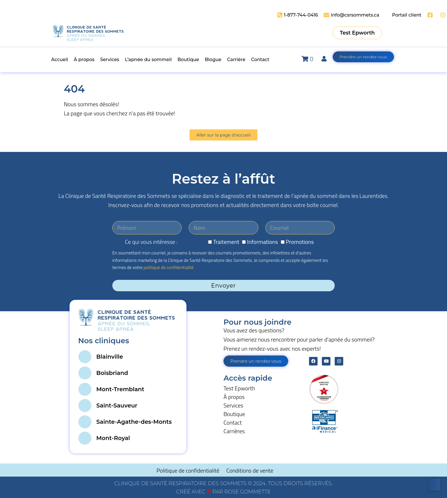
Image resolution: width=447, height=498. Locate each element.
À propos (234, 396)
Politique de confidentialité (189, 470)
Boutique (234, 413)
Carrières (234, 431)
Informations (262, 241)
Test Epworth (239, 388)
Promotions (300, 241)
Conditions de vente (249, 470)
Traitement (226, 241)
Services (233, 405)
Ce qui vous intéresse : (151, 241)
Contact (233, 422)
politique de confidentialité (169, 267)
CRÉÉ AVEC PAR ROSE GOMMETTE (223, 492)
